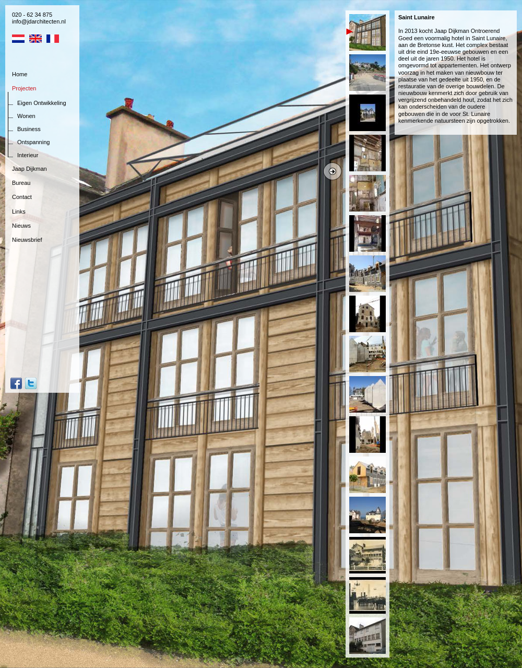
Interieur (27, 155)
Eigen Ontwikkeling (41, 103)
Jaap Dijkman (29, 169)
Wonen (26, 116)
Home (19, 74)
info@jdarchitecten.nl (39, 21)
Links (19, 211)
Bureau (21, 183)
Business (29, 129)
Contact (22, 197)
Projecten (24, 88)
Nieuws (21, 225)
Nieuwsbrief (27, 240)
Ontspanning (33, 142)
